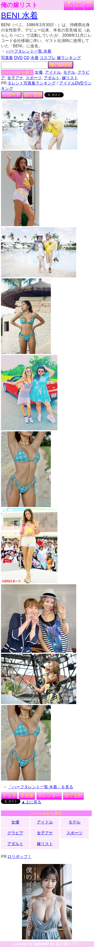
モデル (69, 72)
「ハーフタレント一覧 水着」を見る (40, 787)
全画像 (27, 795)
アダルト (52, 78)
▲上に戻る (31, 802)
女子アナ (15, 78)
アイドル (53, 72)
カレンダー (49, 795)
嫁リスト (69, 4)
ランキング (79, 4)
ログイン (88, 4)
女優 (39, 72)
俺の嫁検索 (60, 64)
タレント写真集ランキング (32, 83)
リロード (11, 94)
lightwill (41, 944)
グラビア (15, 833)
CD (26, 58)
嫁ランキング (69, 58)
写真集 (7, 58)
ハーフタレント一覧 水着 (28, 51)
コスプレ (48, 58)
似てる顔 (33, 94)
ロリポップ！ (20, 856)
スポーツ (34, 78)
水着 (35, 58)
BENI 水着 (19, 15)
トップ (9, 795)
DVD (18, 58)
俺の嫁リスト (19, 5)
